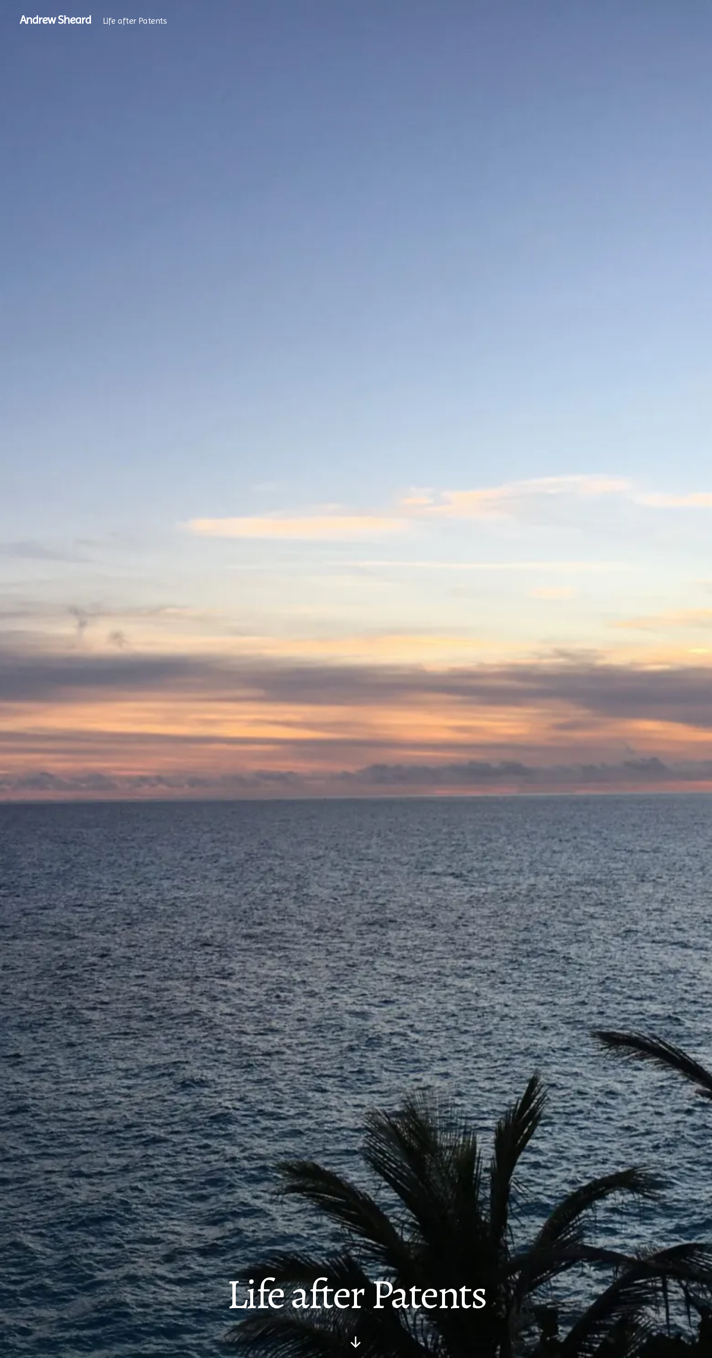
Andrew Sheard (55, 20)
